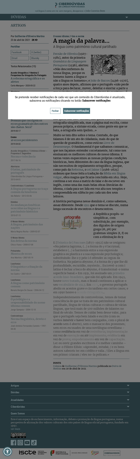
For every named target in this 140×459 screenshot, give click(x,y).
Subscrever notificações (76, 111)
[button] (7, 451)
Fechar (55, 111)
